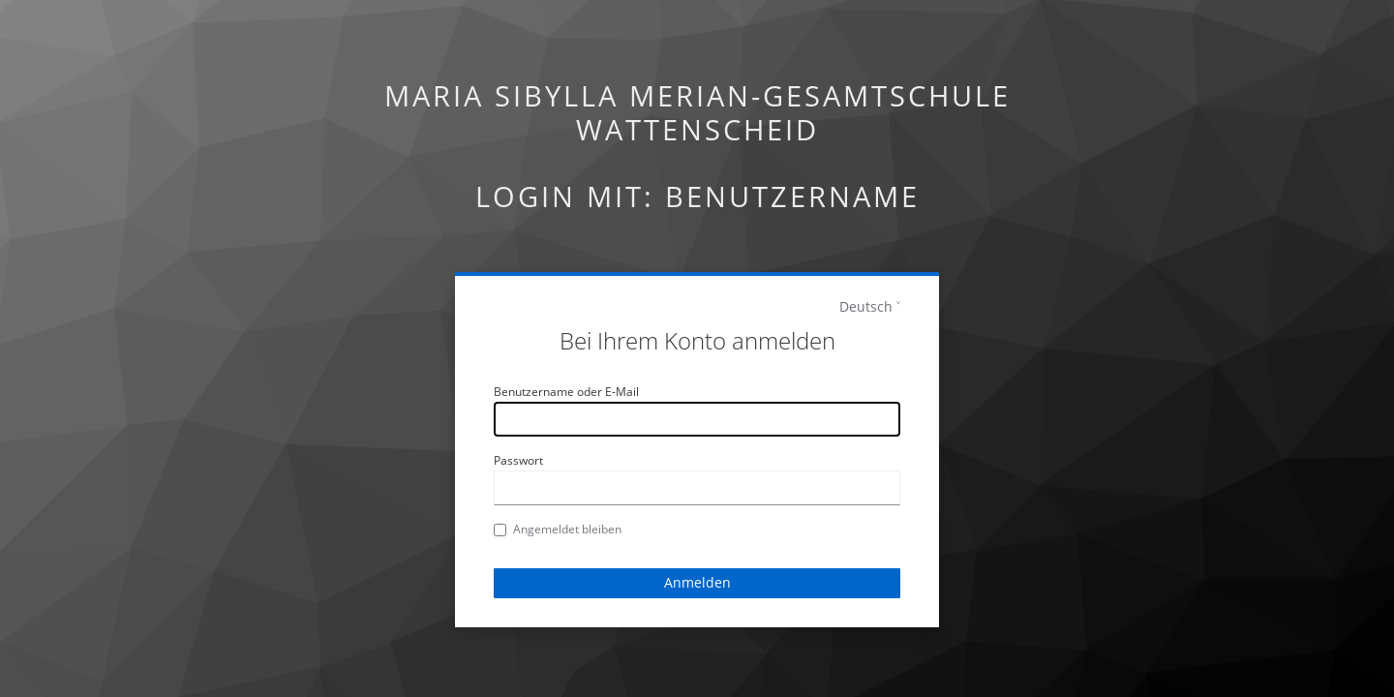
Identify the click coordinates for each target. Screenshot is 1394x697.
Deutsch (866, 306)
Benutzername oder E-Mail (566, 391)
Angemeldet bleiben (557, 529)
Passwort (518, 460)
